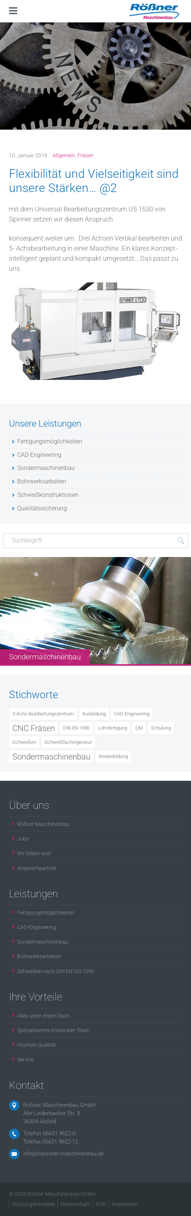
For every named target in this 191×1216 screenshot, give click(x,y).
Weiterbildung (113, 756)
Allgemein (64, 155)
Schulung (161, 728)
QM (139, 728)
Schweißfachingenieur (68, 742)
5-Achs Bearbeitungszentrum (43, 714)
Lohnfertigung (112, 728)
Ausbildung (94, 714)
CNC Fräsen (33, 728)
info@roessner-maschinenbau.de (63, 1153)
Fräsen (85, 155)
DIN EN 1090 (76, 728)
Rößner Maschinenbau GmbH (59, 1105)
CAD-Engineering (132, 714)
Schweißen (24, 742)
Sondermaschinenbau (51, 756)
